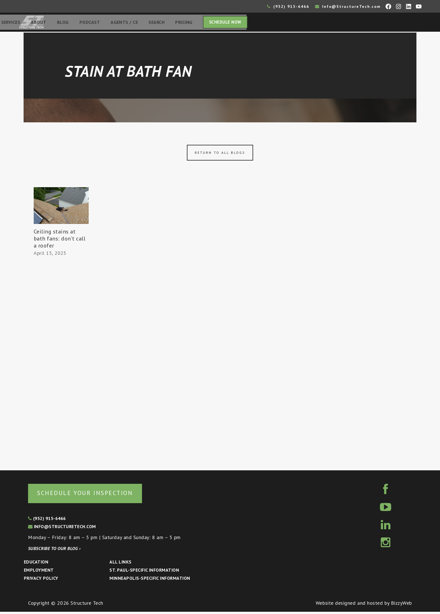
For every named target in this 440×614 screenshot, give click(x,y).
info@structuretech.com (62, 528)
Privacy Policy (41, 580)
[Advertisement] (61, 362)
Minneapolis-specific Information (149, 580)
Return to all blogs (220, 154)
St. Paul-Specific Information (144, 572)
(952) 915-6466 (288, 6)
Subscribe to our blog (54, 550)
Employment (39, 572)
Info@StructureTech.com (348, 6)
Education (36, 564)
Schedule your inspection (94, 494)
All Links (120, 564)
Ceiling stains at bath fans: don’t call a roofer (60, 240)
